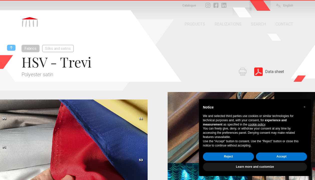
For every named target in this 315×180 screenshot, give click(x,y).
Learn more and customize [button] (255, 166)
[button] (304, 107)
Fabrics (31, 48)
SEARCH (258, 24)
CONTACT (284, 24)
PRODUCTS (195, 24)
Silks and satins (58, 48)
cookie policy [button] (256, 124)
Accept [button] (281, 156)
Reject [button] (228, 156)
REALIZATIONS (228, 24)
